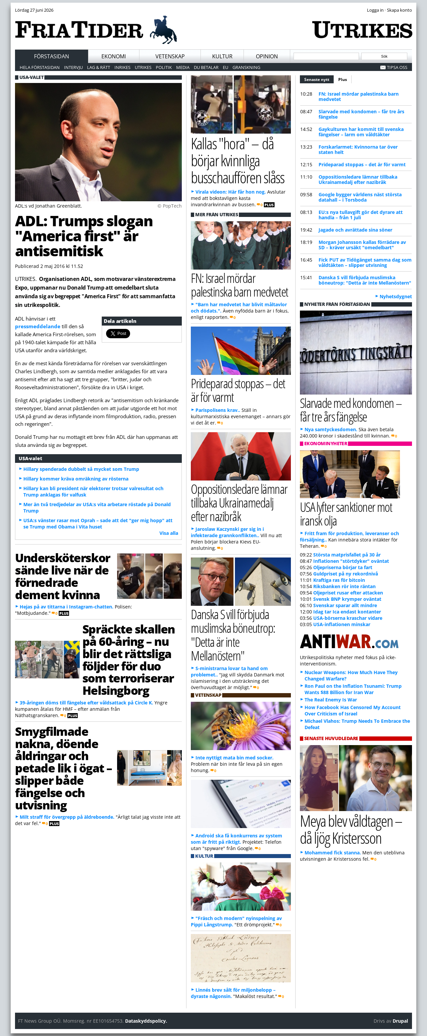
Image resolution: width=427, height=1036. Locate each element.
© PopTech (169, 206)
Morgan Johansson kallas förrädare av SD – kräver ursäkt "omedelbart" (362, 245)
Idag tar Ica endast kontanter (347, 611)
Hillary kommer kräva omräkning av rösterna (75, 479)
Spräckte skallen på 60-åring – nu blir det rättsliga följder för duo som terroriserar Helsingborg (128, 659)
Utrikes (143, 67)
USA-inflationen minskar (341, 624)
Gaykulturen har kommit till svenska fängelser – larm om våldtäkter (361, 132)
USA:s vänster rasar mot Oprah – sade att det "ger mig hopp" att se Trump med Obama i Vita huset (97, 523)
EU (225, 67)
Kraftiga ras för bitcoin (339, 580)
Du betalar (206, 67)
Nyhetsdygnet (396, 296)
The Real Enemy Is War (331, 699)
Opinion (267, 56)
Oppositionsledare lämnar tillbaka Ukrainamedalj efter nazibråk (358, 179)
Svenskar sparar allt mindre (345, 605)
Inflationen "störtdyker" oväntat (351, 561)
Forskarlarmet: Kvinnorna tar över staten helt (358, 149)
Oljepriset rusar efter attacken (348, 592)
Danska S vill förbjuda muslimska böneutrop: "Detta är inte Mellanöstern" (365, 280)
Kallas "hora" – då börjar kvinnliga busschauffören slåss (237, 160)
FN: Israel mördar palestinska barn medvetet (359, 96)
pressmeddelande (38, 326)
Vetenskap (170, 56)
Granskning (246, 67)
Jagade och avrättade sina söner (355, 230)
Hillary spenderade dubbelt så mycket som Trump (81, 469)
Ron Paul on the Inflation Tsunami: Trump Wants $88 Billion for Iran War (353, 689)
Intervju (73, 67)
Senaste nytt (319, 78)
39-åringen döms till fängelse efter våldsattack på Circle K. (86, 702)
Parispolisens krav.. (217, 410)
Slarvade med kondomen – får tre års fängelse (361, 114)
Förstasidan (51, 56)
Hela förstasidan (40, 67)
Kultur (222, 56)
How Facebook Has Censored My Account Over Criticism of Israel (353, 710)
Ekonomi (113, 56)
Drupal (400, 1021)
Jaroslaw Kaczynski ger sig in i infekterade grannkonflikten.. (227, 532)
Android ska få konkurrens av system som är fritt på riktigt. (236, 838)
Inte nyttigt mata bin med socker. (234, 757)
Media (182, 67)
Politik (164, 67)
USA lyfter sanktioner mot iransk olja (346, 513)
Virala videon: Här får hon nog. (230, 192)
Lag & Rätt (98, 67)
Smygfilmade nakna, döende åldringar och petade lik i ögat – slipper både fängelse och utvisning (63, 768)
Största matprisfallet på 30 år (347, 554)
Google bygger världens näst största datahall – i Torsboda (360, 197)
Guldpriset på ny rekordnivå (345, 573)
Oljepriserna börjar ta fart (342, 567)
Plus (342, 79)
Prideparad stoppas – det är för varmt (362, 164)
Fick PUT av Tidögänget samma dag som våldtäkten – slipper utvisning (365, 262)
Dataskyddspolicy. (146, 1021)
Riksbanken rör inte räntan (344, 586)
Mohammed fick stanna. (333, 852)
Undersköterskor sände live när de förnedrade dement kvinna (62, 575)
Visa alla (168, 533)
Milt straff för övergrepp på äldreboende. (67, 817)
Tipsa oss (397, 67)
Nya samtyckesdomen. (331, 429)
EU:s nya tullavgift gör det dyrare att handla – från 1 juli (361, 215)
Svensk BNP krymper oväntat (347, 599)
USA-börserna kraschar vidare (347, 618)
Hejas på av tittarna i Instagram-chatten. (66, 606)
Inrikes (122, 67)
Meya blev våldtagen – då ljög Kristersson (351, 829)
